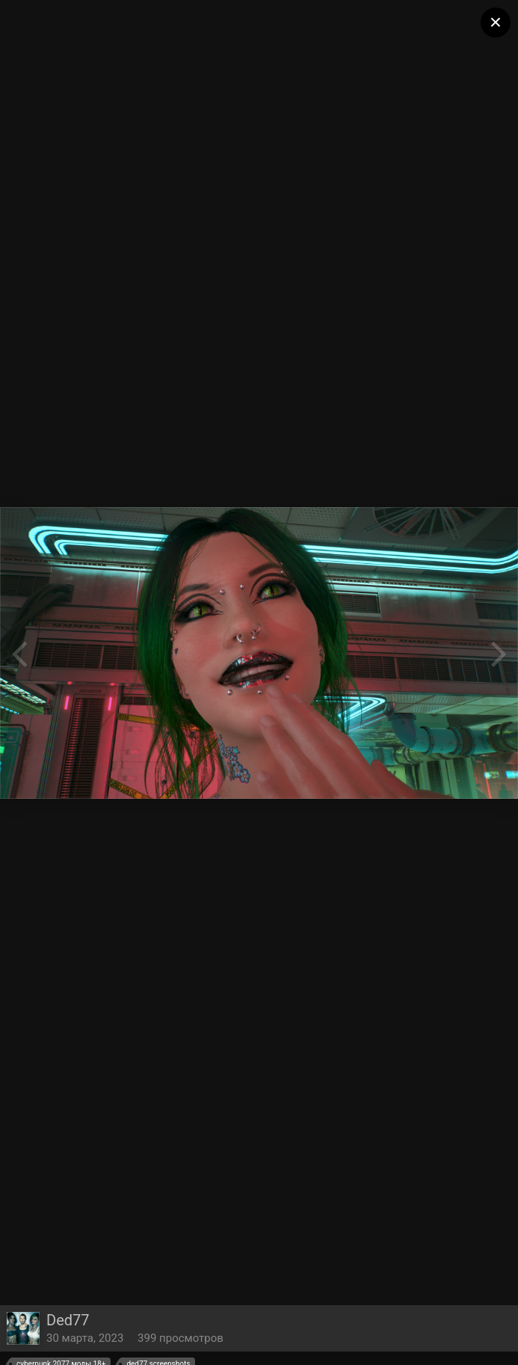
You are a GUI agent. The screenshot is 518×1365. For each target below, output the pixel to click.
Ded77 (68, 1320)
